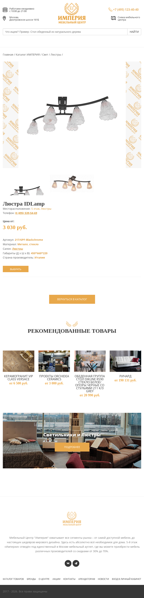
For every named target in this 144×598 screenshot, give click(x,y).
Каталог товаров (13, 579)
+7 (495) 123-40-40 (126, 9)
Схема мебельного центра (129, 18)
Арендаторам (86, 579)
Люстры (56, 54)
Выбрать (15, 269)
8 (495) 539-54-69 (26, 213)
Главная (8, 54)
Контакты (69, 579)
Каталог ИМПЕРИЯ (28, 54)
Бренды (31, 579)
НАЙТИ (134, 31)
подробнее (72, 447)
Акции (56, 579)
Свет (45, 54)
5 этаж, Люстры (41, 208)
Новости (103, 579)
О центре (44, 579)
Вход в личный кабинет (126, 579)
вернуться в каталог (72, 299)
